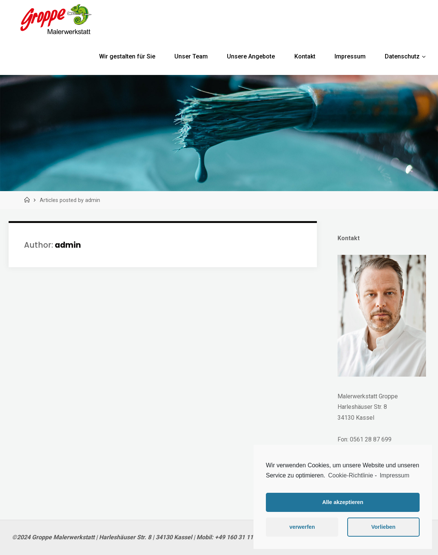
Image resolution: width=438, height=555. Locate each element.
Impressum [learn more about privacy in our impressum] (394, 475)
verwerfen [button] (302, 527)
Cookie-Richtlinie (350, 475)
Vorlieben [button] (383, 527)
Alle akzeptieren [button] (342, 502)
